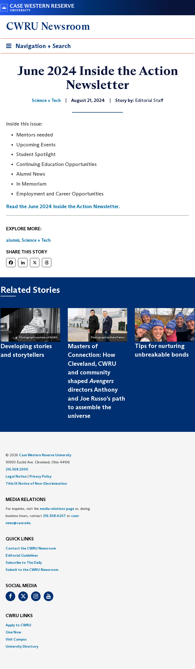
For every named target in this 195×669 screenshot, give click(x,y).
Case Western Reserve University (45, 455)
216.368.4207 (54, 515)
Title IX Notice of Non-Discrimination (36, 483)
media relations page (57, 508)
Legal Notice (16, 476)
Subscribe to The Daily (24, 562)
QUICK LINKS (20, 539)
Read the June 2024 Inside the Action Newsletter (62, 206)
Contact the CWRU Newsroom (31, 548)
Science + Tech (36, 240)
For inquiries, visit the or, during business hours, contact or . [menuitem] (48, 515)
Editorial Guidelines (22, 555)
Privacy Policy (40, 476)
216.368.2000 (17, 469)
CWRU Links (19, 615)
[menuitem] (97, 548)
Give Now (13, 632)
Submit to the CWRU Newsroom (32, 569)
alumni (12, 240)
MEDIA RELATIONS (26, 499)
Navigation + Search (37, 47)
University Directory (22, 646)
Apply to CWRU (18, 625)
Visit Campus (16, 639)
